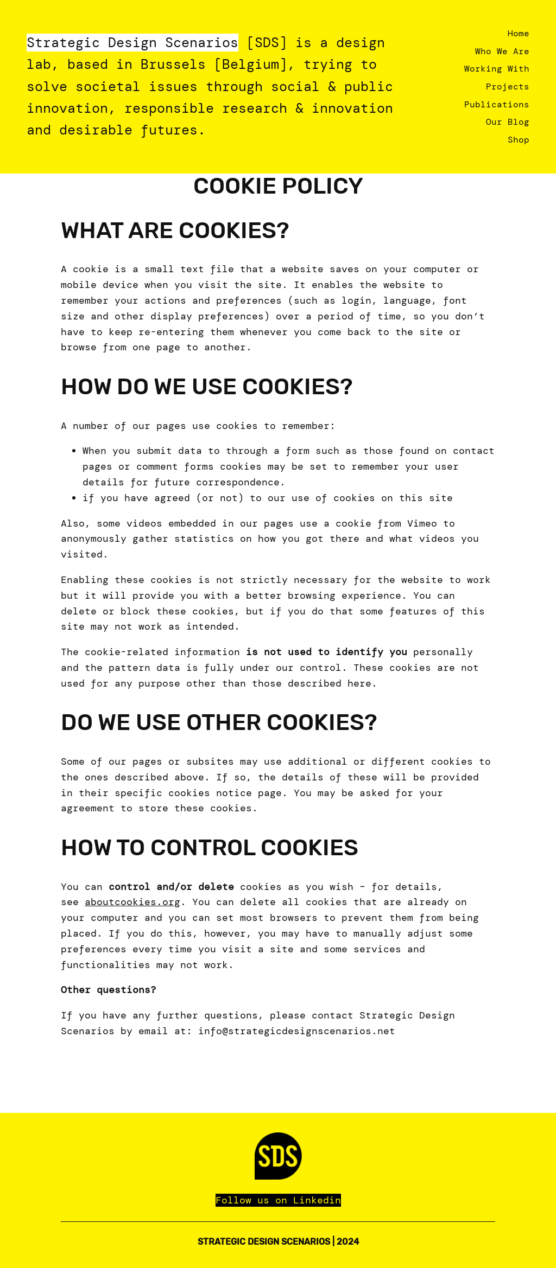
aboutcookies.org (132, 901)
